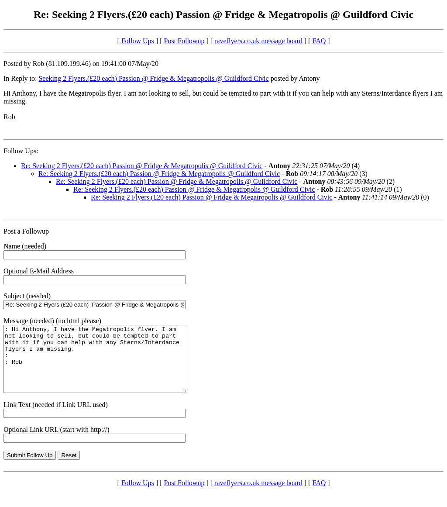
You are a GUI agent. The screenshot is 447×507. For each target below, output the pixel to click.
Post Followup (184, 41)
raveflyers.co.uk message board (258, 41)
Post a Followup (26, 231)
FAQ (319, 41)
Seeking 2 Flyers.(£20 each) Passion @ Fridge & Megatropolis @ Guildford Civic (153, 78)
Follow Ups (137, 41)
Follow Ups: (20, 151)
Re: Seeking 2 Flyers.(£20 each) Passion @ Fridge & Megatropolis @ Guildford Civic (141, 165)
